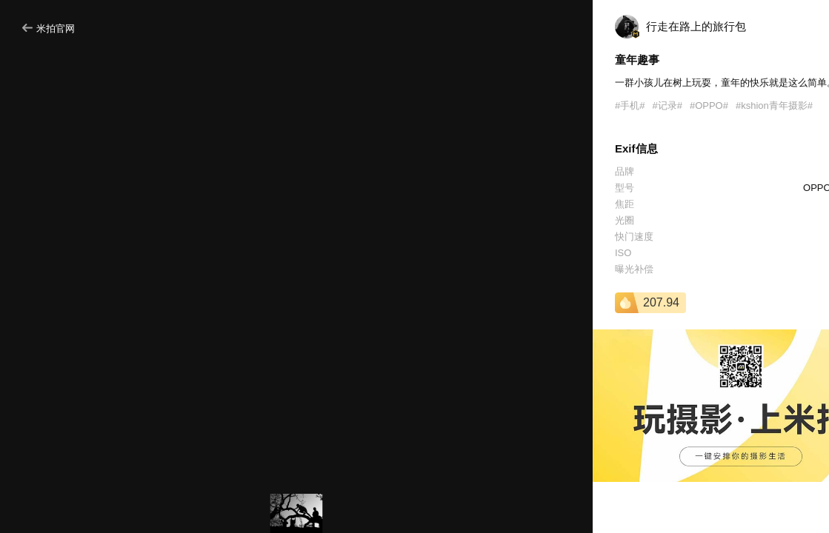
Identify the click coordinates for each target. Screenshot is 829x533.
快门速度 (634, 236)
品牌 (624, 171)
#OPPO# (709, 105)
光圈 (624, 220)
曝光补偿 (634, 269)
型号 (624, 187)
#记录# (667, 105)
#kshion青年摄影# (774, 105)
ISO (623, 252)
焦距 (624, 203)
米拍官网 (48, 28)
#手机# (630, 105)
